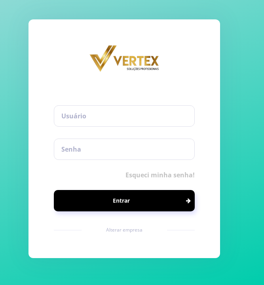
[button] (124, 200)
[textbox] (124, 116)
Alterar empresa (124, 229)
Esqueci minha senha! (160, 175)
